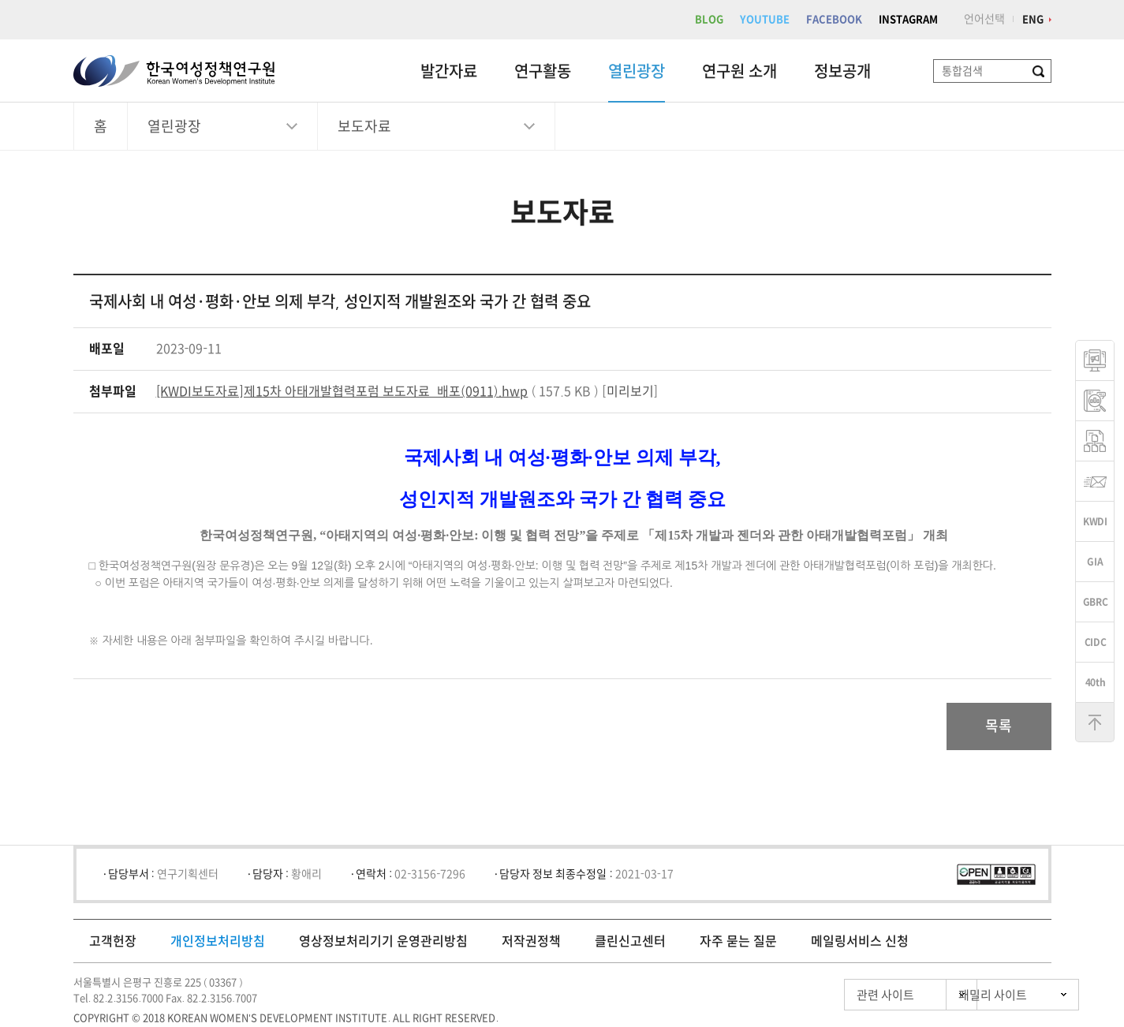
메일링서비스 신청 (860, 941)
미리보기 (630, 391)
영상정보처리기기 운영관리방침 (383, 941)
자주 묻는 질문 (738, 941)
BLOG (709, 19)
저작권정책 (531, 941)
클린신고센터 (630, 941)
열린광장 (636, 71)
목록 (998, 726)
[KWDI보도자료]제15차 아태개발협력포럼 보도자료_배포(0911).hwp (342, 391)
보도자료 (364, 126)
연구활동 (542, 71)
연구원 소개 (739, 71)
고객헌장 (112, 941)
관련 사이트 (817, 995)
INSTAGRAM (908, 19)
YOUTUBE (765, 19)
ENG (1033, 19)
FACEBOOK (834, 19)
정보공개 (842, 71)
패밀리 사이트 (964, 995)
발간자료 (448, 71)
